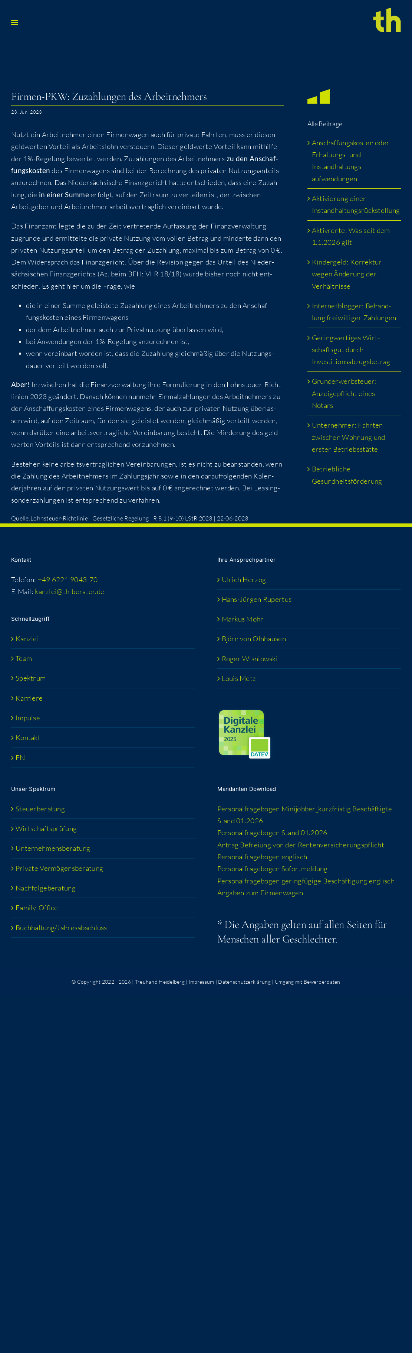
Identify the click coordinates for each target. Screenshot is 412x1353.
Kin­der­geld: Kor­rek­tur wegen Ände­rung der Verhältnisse (347, 274)
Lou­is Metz (239, 678)
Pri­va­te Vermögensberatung (59, 868)
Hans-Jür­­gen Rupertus (257, 599)
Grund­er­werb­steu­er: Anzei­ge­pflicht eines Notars (344, 393)
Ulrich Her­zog (244, 579)
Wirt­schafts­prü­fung (46, 828)
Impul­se (28, 717)
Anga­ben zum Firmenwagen (260, 892)
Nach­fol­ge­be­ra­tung (46, 887)
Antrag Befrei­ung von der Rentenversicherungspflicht (301, 844)
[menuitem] (103, 757)
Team (24, 658)
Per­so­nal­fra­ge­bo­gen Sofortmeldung (272, 868)
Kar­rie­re (29, 698)
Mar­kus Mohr (243, 618)
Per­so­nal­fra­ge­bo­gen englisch (262, 856)
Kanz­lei (27, 638)
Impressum (201, 982)
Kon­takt (28, 737)
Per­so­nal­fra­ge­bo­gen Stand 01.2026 (272, 832)
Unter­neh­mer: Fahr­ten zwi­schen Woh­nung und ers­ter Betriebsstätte (348, 437)
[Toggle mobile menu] (15, 22)
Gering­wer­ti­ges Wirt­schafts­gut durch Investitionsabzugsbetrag (351, 349)
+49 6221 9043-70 (68, 579)
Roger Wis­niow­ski (250, 658)
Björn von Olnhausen (254, 638)
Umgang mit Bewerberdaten (307, 982)
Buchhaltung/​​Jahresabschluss (61, 927)
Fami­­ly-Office (37, 907)
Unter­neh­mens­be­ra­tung (53, 848)
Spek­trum (31, 678)
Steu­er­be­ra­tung (40, 808)
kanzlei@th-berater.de (69, 591)
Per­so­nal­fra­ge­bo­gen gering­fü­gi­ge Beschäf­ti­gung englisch (306, 880)
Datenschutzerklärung (244, 982)
